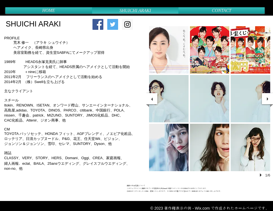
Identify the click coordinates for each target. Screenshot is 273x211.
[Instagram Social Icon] (127, 24)
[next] (267, 98)
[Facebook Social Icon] (97, 24)
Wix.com (202, 208)
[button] (169, 50)
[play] (261, 175)
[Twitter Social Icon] (112, 24)
